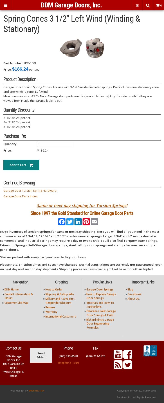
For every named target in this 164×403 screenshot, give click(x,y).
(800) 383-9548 (68, 356)
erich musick (36, 390)
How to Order (54, 289)
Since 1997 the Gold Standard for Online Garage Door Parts (82, 213)
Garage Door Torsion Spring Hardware (29, 191)
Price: (7, 69)
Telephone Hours (68, 362)
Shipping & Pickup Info (59, 294)
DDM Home (11, 289)
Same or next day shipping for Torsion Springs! (82, 205)
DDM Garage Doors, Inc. (71, 5)
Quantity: (10, 144)
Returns (50, 307)
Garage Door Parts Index (20, 196)
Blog (130, 289)
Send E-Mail (40, 355)
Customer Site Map (16, 302)
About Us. (134, 298)
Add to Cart (21, 165)
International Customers (60, 316)
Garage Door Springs (99, 289)
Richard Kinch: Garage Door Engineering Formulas (100, 323)
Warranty (51, 311)
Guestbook (134, 294)
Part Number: (13, 63)
